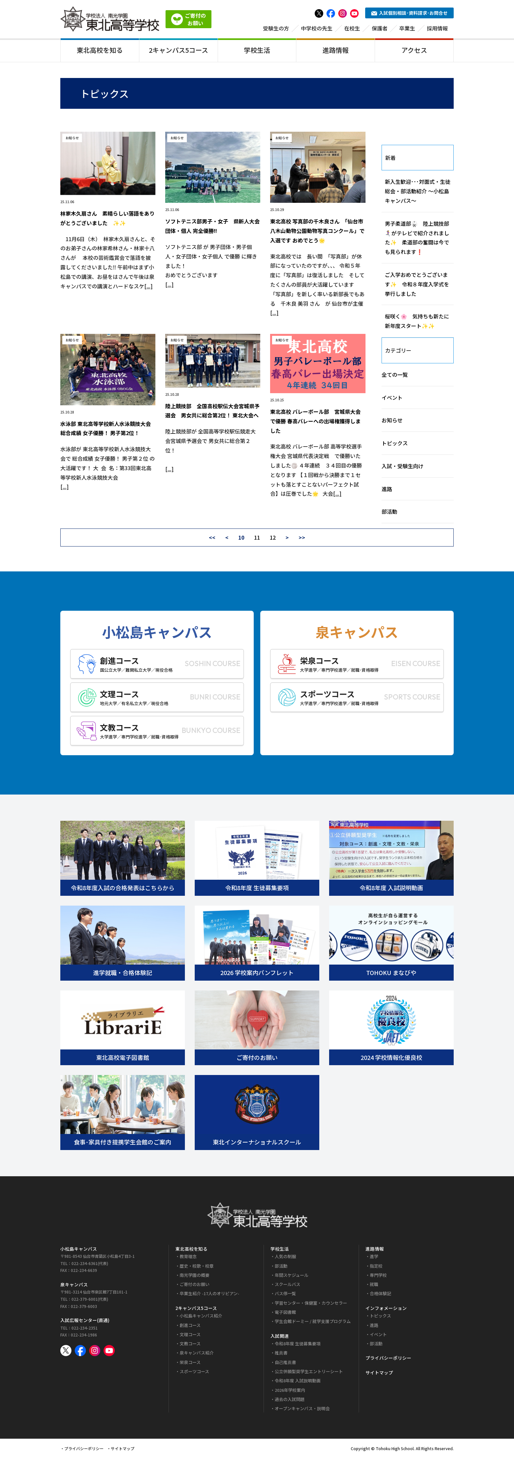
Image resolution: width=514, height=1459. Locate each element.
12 (273, 539)
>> (302, 539)
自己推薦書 (285, 1363)
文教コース (190, 1345)
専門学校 (378, 1276)
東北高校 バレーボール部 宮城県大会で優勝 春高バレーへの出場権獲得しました (315, 422)
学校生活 (257, 50)
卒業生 (407, 28)
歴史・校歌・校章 (197, 1267)
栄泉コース (190, 1363)
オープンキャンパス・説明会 (302, 1410)
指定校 (376, 1267)
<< (212, 539)
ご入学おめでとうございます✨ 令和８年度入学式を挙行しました (417, 285)
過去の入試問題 (290, 1400)
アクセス (414, 50)
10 (241, 539)
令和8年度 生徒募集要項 (298, 1345)
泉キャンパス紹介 (197, 1354)
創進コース (190, 1326)
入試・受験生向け (403, 467)
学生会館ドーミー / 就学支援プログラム (313, 1322)
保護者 (379, 28)
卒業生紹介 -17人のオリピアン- (209, 1295)
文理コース (190, 1335)
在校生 (352, 28)
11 (257, 539)
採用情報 (437, 28)
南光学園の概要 (194, 1276)
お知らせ (392, 421)
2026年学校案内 (290, 1391)
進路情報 (336, 50)
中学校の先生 (316, 28)
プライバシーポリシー (388, 1359)
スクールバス (287, 1285)
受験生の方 (276, 28)
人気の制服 (285, 1258)
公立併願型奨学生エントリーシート (309, 1373)
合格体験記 (380, 1295)
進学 (374, 1258)
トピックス (395, 444)
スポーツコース (194, 1373)
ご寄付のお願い (194, 1285)
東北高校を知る (100, 50)
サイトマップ (379, 1374)
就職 (374, 1285)
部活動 (389, 513)
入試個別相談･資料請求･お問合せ (409, 13)
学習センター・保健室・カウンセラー (311, 1304)
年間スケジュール (291, 1276)
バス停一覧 (285, 1295)
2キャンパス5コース (178, 50)
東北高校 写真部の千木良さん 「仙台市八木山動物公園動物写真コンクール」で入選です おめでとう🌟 (317, 232)
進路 (387, 490)
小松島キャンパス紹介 (201, 1317)
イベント (392, 398)
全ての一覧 (395, 375)
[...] (148, 287)
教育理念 (188, 1258)
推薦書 (281, 1354)
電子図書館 (285, 1313)
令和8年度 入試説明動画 (298, 1382)
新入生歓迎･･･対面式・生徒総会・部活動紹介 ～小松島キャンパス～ (417, 192)
